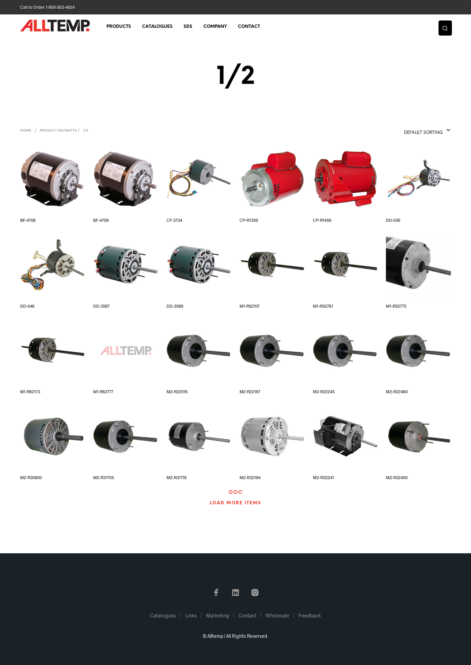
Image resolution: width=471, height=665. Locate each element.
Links (191, 615)
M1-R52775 (396, 306)
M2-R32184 (250, 477)
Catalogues (157, 27)
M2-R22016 (177, 391)
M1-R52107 (250, 306)
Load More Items (235, 503)
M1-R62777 (103, 391)
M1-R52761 (323, 306)
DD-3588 (174, 306)
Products (119, 27)
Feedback (309, 615)
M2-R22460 (397, 391)
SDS (188, 27)
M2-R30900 (31, 477)
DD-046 (27, 306)
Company (215, 27)
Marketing (217, 615)
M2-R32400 (397, 477)
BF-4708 (28, 220)
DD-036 (393, 220)
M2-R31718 (176, 477)
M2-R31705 (103, 477)
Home (25, 131)
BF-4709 (101, 220)
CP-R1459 (322, 220)
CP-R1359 (249, 220)
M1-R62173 (30, 391)
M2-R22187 (250, 391)
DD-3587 (101, 306)
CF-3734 (174, 220)
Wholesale (277, 615)
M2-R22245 (324, 391)
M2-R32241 (323, 477)
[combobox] (413, 130)
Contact (249, 27)
